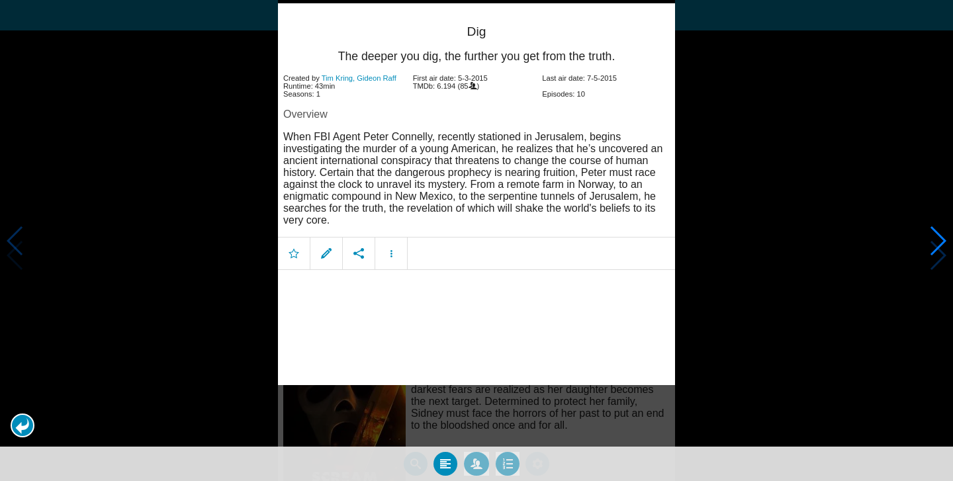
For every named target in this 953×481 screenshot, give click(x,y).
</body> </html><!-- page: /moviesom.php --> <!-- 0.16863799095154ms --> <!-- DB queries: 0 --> (476, 240)
